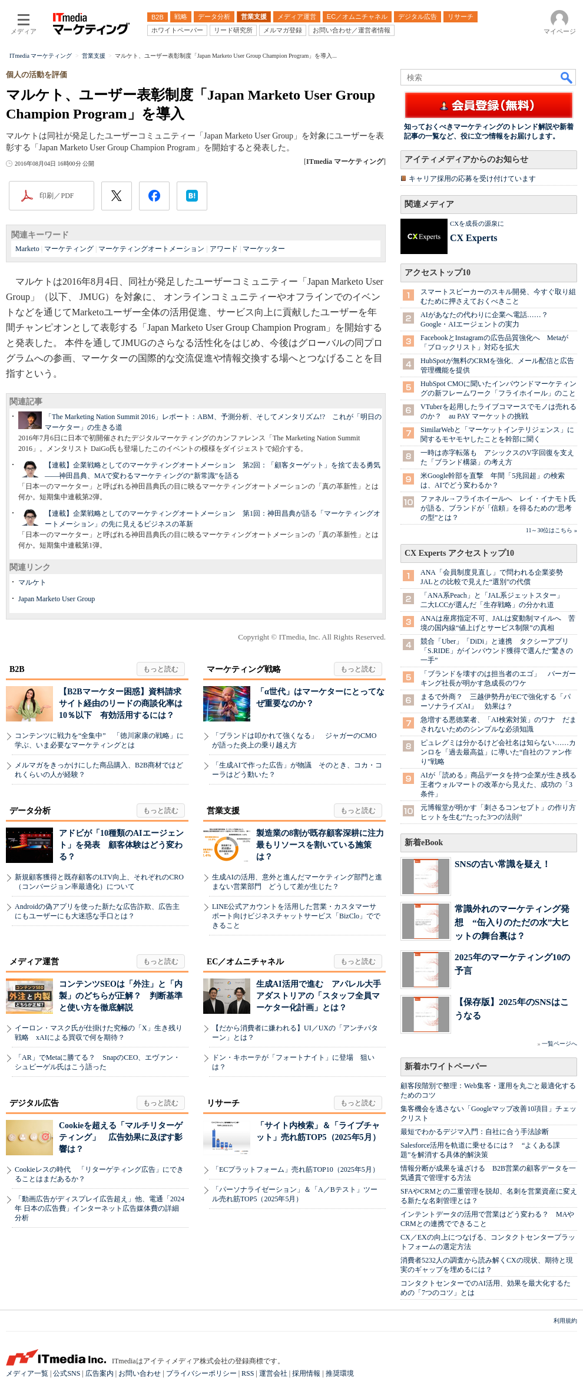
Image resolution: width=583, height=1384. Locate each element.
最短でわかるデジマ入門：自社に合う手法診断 (474, 1132)
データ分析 (30, 810)
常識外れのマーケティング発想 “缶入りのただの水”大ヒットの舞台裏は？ (512, 922)
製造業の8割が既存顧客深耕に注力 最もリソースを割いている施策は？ (324, 845)
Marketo (27, 249)
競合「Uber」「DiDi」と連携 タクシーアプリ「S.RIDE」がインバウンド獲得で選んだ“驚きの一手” (496, 650)
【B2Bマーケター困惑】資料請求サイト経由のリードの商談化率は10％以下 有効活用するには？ (121, 703)
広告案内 (99, 1373)
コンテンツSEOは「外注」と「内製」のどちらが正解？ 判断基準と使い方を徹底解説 (121, 996)
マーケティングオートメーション (151, 249)
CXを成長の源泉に (477, 223)
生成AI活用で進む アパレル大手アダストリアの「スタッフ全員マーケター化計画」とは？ (318, 996)
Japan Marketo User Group (56, 599)
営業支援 (223, 810)
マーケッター (264, 249)
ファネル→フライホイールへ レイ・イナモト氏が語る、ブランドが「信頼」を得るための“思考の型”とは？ (498, 508)
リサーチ (223, 1103)
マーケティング (69, 249)
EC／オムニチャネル (245, 961)
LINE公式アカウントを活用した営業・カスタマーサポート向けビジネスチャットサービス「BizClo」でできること (296, 916)
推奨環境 (340, 1373)
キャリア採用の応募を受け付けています (472, 178)
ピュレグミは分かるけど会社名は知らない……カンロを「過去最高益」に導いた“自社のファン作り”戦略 (498, 752)
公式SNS (66, 1373)
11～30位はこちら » (551, 530)
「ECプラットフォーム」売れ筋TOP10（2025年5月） (295, 1169)
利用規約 (565, 1320)
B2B (17, 669)
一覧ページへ (559, 1043)
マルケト (32, 582)
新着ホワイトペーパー (446, 1066)
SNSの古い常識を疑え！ (503, 864)
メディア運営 (34, 961)
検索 (567, 77)
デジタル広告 (34, 1103)
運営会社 (273, 1373)
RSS (247, 1373)
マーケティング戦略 (244, 669)
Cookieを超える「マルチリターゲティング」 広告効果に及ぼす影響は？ (121, 1137)
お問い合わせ (139, 1373)
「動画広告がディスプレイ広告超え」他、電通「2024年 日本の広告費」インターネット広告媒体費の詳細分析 (99, 1208)
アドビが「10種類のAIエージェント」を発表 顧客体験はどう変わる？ (121, 845)
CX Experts (473, 238)
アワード (224, 249)
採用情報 (306, 1373)
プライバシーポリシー (201, 1373)
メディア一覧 (27, 1373)
